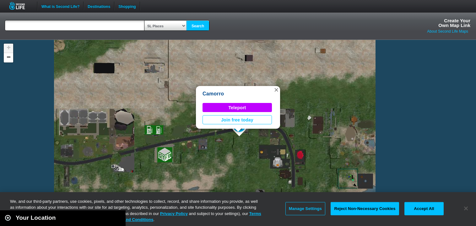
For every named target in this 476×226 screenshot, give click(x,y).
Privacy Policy (174, 213)
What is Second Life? (60, 6)
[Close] (466, 208)
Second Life (20, 6)
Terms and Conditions (132, 219)
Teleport (237, 107)
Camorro (213, 93)
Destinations (99, 6)
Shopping (127, 6)
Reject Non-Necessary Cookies (364, 208)
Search (198, 26)
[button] (276, 90)
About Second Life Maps (447, 31)
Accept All (424, 208)
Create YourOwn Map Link (454, 23)
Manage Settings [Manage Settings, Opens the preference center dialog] (305, 208)
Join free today (237, 119)
